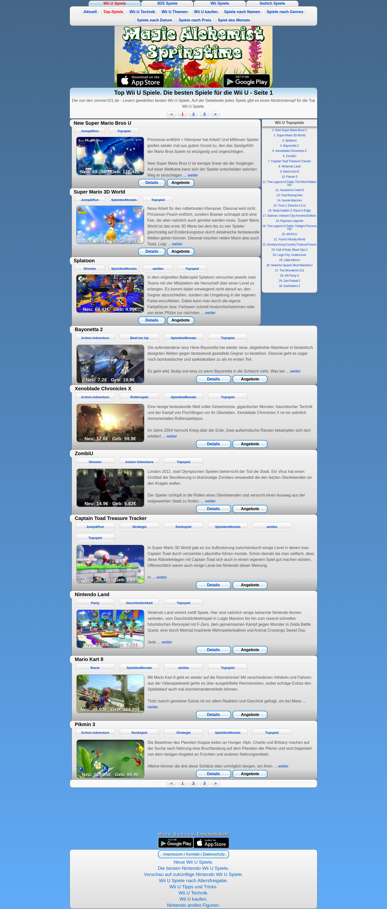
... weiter (190, 175)
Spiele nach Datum (154, 20)
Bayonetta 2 (89, 329)
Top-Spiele (113, 12)
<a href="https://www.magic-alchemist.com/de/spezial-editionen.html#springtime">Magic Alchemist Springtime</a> (193, 57)
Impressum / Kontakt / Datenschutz (193, 854)
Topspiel (124, 131)
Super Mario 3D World (99, 192)
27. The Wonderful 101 (289, 270)
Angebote (181, 182)
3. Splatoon (289, 140)
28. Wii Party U (289, 275)
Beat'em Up (139, 338)
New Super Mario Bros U (102, 123)
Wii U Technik (142, 12)
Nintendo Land (92, 594)
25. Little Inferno (289, 260)
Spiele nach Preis (195, 20)
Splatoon (84, 260)
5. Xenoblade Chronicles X (289, 150)
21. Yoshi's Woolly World (289, 239)
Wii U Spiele (114, 3)
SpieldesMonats (124, 200)
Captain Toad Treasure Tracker (111, 518)
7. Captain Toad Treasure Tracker (289, 161)
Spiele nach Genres (285, 12)
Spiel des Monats (234, 20)
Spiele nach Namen (242, 12)
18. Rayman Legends (289, 220)
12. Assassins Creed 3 (289, 190)
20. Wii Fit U (289, 234)
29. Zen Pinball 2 (289, 280)
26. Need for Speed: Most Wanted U (290, 265)
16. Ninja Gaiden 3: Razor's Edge (289, 210)
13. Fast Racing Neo (289, 195)
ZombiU (84, 453)
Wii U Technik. (193, 892)
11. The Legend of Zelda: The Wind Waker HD (290, 183)
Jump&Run (90, 131)
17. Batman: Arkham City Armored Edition (289, 215)
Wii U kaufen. (193, 899)
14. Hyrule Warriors (289, 200)
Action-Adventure (95, 338)
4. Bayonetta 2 (289, 145)
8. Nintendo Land (289, 166)
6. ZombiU (289, 156)
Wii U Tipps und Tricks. (193, 886)
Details (151, 182)
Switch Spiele (272, 3)
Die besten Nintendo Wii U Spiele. (193, 868)
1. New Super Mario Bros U (289, 130)
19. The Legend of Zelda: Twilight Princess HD (289, 228)
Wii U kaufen (206, 12)
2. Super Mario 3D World (289, 135)
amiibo (158, 268)
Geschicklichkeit (139, 603)
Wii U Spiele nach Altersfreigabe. (193, 880)
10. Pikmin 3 (289, 176)
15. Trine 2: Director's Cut (289, 205)
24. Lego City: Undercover (289, 254)
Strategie (139, 527)
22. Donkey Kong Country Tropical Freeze (289, 244)
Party (95, 603)
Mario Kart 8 (89, 659)
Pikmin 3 (85, 724)
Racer (95, 668)
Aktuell (90, 12)
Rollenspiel (139, 397)
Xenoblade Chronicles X (103, 388)
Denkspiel (184, 527)
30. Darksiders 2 (289, 286)
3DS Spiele (167, 3)
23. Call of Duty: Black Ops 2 (289, 249)
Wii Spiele (220, 3)
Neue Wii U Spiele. (193, 862)
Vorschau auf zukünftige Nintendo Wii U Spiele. (193, 874)
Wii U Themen (174, 12)
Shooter (89, 268)
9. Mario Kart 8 (289, 171)
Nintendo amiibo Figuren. (193, 905)
